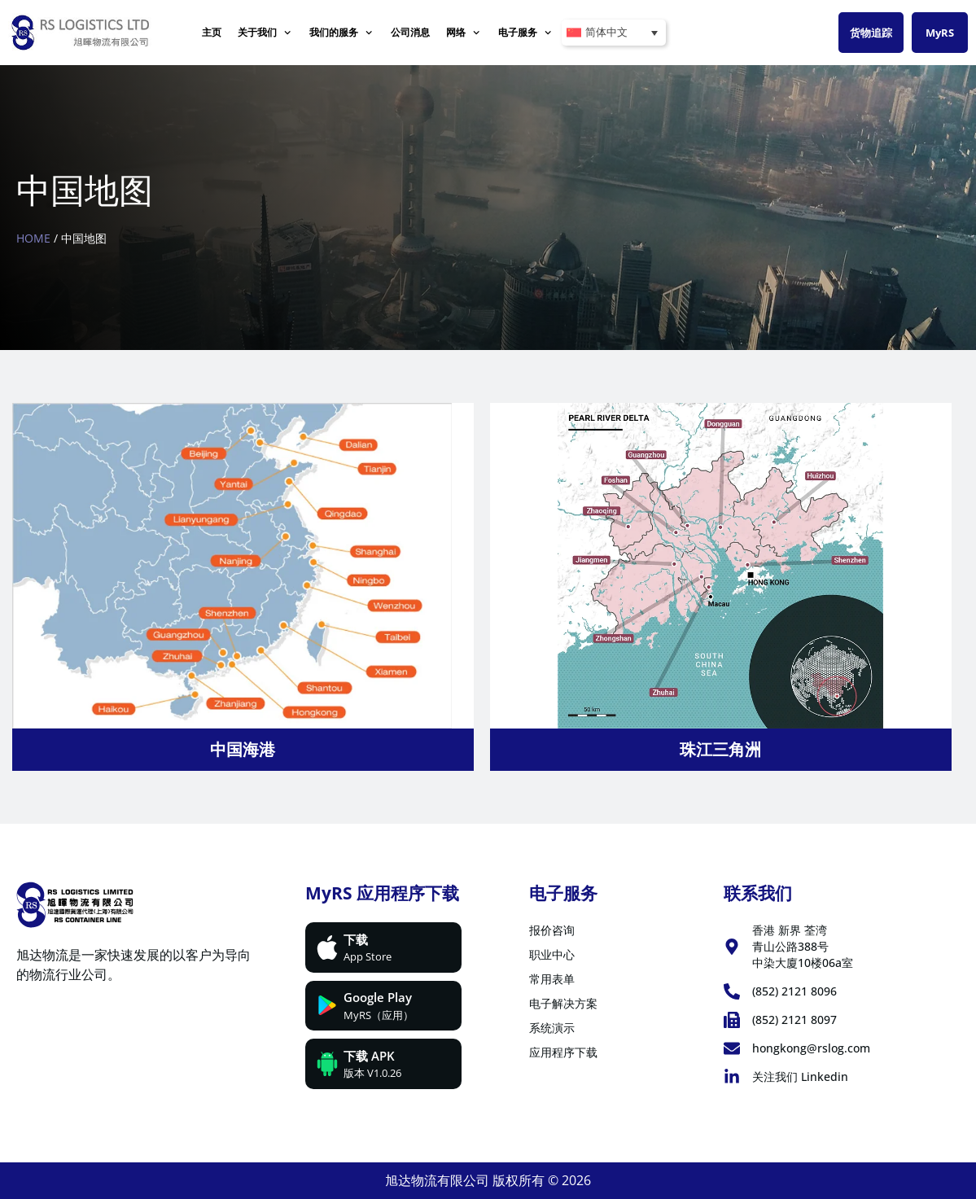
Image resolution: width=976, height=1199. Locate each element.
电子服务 (525, 32)
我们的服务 (341, 32)
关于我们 (265, 32)
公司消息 (410, 32)
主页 (211, 32)
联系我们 (758, 893)
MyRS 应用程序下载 (382, 893)
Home (33, 238)
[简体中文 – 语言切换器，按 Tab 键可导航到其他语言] (614, 33)
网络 (463, 32)
